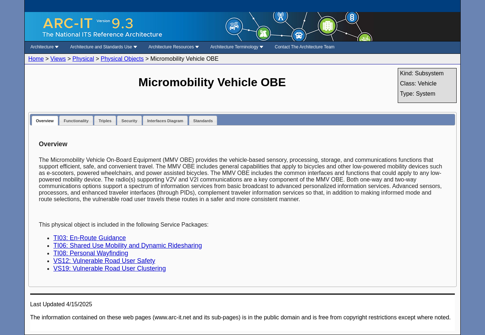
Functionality (76, 121)
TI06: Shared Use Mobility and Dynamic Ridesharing (127, 245)
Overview (45, 121)
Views (58, 59)
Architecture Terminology (237, 46)
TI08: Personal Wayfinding (90, 253)
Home (36, 59)
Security (129, 121)
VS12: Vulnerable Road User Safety (104, 260)
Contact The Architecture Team (304, 46)
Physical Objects (122, 59)
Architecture (45, 46)
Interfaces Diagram (165, 121)
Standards (203, 121)
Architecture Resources (174, 46)
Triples (105, 121)
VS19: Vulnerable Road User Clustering (109, 268)
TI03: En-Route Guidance (89, 238)
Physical (83, 59)
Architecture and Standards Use (103, 46)
